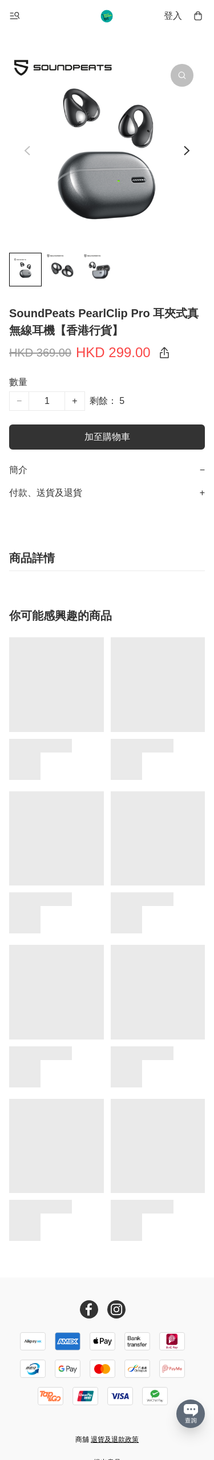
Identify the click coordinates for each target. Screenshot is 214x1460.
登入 (173, 16)
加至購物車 (107, 437)
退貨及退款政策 (115, 1439)
